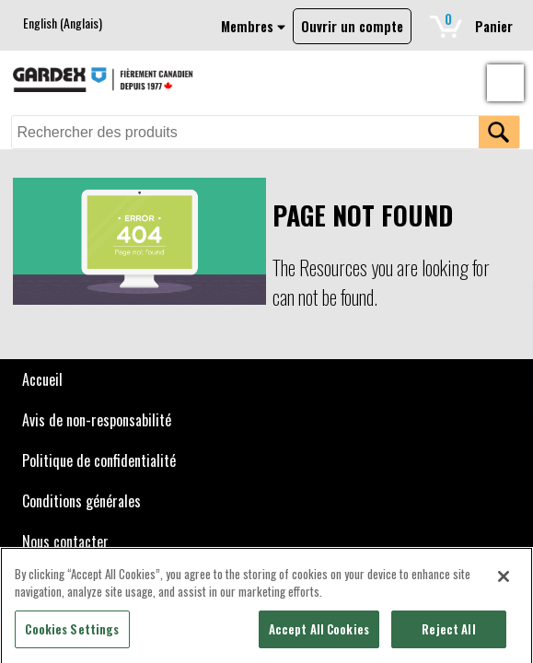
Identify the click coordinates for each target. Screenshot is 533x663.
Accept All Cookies (319, 633)
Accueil (42, 379)
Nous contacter (65, 541)
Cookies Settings (72, 633)
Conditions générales (81, 501)
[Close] (503, 581)
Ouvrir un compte (352, 26)
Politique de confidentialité (99, 460)
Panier (475, 22)
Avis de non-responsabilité (96, 420)
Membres (253, 26)
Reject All (448, 633)
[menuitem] (62, 22)
